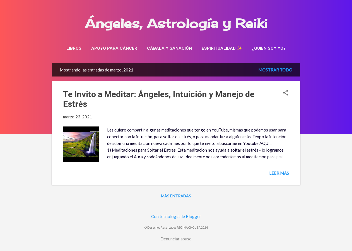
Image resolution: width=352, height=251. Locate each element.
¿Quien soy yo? (269, 48)
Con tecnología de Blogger (176, 216)
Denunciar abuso (176, 238)
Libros (73, 48)
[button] (285, 93)
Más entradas (176, 195)
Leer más (279, 173)
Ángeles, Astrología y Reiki (176, 23)
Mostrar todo (275, 69)
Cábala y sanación (169, 48)
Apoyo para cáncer (114, 48)
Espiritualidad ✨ (222, 48)
